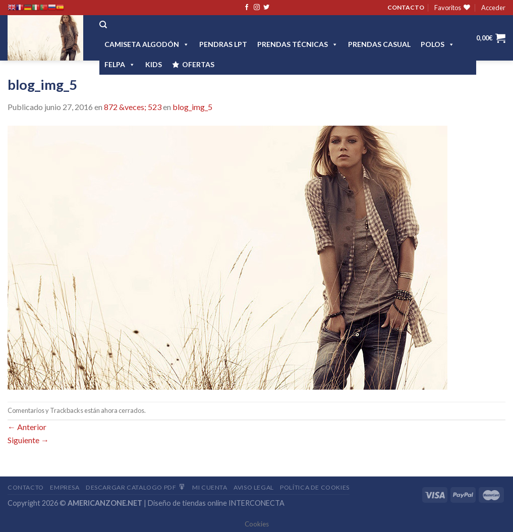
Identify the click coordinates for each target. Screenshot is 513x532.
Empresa (64, 487)
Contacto (26, 487)
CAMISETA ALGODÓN (146, 44)
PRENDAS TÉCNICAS (297, 44)
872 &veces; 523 (132, 107)
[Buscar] (103, 24)
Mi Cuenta (209, 487)
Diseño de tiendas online (187, 503)
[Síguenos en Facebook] (247, 7)
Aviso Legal (254, 487)
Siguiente (28, 440)
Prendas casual (379, 44)
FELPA (119, 64)
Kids (153, 64)
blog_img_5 (192, 107)
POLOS (437, 44)
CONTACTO (405, 7)
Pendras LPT (223, 44)
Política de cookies (315, 487)
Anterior (27, 427)
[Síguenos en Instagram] (257, 7)
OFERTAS (198, 64)
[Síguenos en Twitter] (266, 7)
